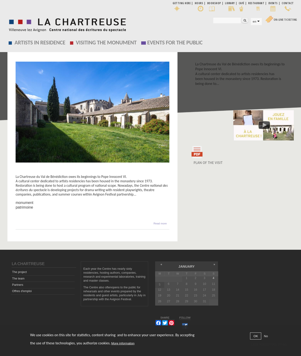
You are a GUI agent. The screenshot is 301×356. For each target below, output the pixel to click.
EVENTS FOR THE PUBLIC (175, 42)
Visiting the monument (106, 42)
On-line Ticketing (285, 20)
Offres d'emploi (22, 291)
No (266, 336)
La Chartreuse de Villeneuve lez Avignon (52, 172)
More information (122, 343)
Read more (160, 223)
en (254, 21)
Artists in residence (39, 42)
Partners (17, 284)
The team (18, 278)
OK (256, 336)
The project (19, 272)
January (186, 266)
